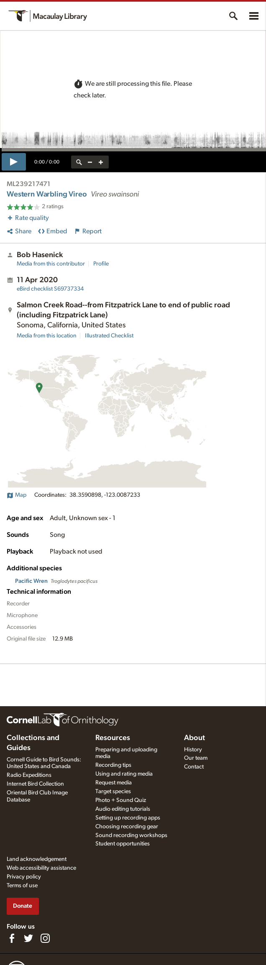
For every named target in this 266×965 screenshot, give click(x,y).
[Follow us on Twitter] (28, 938)
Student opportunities (122, 844)
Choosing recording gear (126, 827)
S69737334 (50, 289)
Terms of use (22, 885)
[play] (14, 162)
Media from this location (47, 336)
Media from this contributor (51, 264)
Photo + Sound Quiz (120, 800)
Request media (113, 783)
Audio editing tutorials (122, 809)
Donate (22, 906)
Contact (194, 767)
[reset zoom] (79, 162)
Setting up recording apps (127, 818)
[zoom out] (90, 162)
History (193, 750)
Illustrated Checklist (109, 336)
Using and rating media (124, 774)
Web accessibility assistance (41, 868)
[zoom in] (100, 162)
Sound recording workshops (131, 835)
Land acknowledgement (36, 859)
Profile (101, 264)
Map (16, 495)
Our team (195, 758)
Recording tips (113, 765)
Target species (113, 791)
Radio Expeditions (29, 775)
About (194, 738)
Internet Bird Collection (35, 784)
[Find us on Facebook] (12, 938)
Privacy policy (24, 877)
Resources (112, 738)
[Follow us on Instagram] (45, 938)
